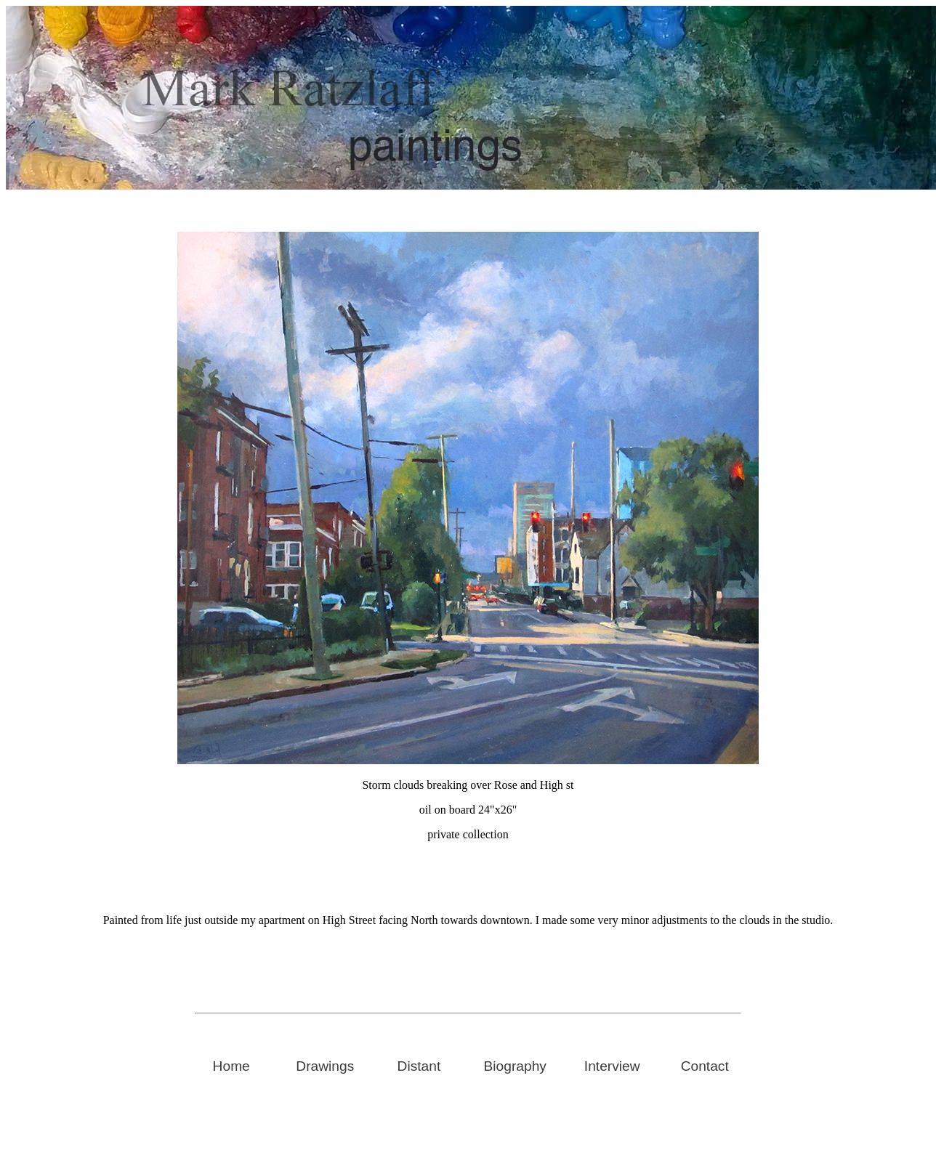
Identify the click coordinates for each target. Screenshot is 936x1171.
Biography (515, 1066)
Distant (419, 1066)
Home (231, 1066)
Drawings (325, 1066)
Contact (705, 1066)
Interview (612, 1066)
